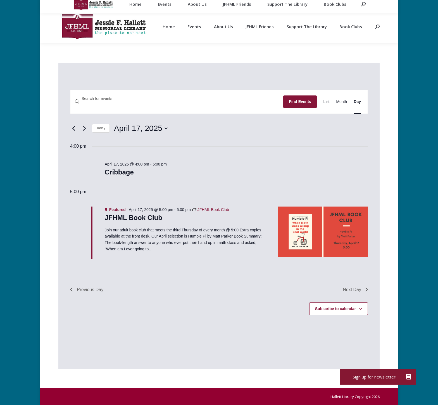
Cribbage (119, 172)
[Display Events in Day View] (357, 102)
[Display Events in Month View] (341, 102)
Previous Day (86, 289)
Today (100, 128)
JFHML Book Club (133, 217)
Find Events (300, 101)
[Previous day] (73, 128)
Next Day (355, 289)
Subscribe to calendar (335, 308)
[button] (408, 377)
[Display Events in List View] (326, 102)
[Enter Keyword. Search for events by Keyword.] (176, 98)
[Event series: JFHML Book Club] (210, 209)
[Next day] (84, 128)
